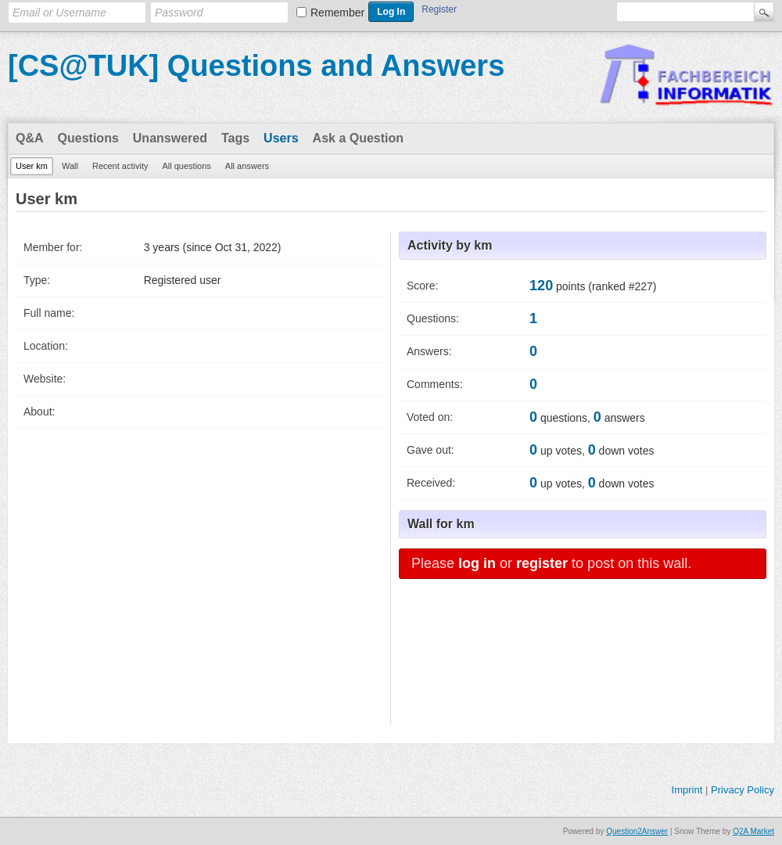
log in (477, 563)
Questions (88, 138)
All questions (186, 166)
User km (32, 166)
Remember (337, 12)
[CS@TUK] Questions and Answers (256, 65)
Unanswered (170, 138)
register (542, 563)
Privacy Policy (742, 790)
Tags (235, 138)
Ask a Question (358, 138)
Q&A (30, 138)
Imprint (687, 790)
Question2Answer (637, 831)
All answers (247, 166)
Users (281, 138)
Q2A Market (753, 831)
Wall (70, 166)
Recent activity (120, 166)
